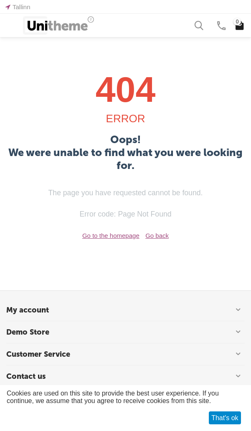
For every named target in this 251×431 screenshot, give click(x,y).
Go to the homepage (110, 235)
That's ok (224, 417)
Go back (157, 235)
